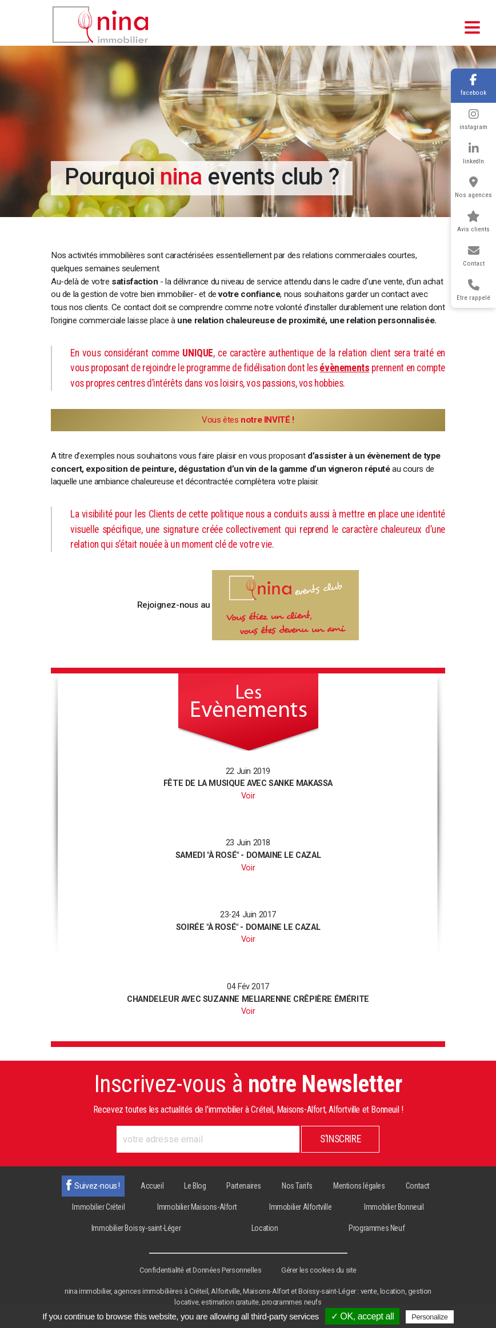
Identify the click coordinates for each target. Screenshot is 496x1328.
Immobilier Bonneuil (393, 1206)
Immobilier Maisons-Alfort (197, 1206)
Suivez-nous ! (97, 1185)
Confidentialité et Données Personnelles (200, 1270)
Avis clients (473, 222)
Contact (474, 256)
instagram (473, 120)
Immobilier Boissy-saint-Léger (136, 1228)
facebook (473, 85)
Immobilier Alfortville (300, 1206)
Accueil (152, 1185)
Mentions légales (359, 1185)
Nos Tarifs (297, 1185)
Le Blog (195, 1185)
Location (264, 1228)
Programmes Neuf (377, 1228)
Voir (248, 796)
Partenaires (243, 1185)
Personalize (429, 1317)
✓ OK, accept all (362, 1316)
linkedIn (473, 154)
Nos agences (473, 187)
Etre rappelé (473, 290)
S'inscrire (340, 1139)
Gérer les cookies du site (319, 1270)
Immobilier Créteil (98, 1206)
